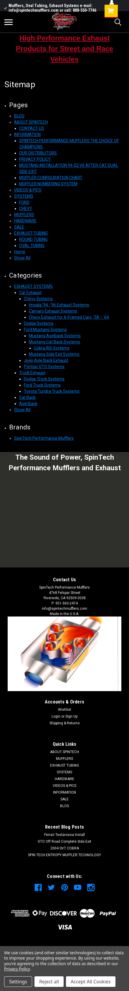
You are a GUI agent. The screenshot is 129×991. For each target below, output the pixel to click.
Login (56, 716)
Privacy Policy (17, 969)
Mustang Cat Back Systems (54, 342)
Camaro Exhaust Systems (53, 311)
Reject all (49, 981)
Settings (18, 981)
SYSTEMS (23, 196)
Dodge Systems (38, 323)
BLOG (19, 116)
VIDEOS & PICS (28, 190)
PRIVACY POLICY (35, 159)
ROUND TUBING (33, 239)
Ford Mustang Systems (45, 329)
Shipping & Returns (64, 723)
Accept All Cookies (91, 981)
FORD (24, 202)
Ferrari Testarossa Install (64, 835)
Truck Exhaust (32, 372)
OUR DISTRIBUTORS (38, 153)
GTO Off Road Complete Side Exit (64, 841)
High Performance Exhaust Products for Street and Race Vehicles (64, 48)
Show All (22, 258)
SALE (19, 227)
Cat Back (27, 397)
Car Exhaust (30, 292)
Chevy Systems (38, 298)
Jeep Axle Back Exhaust (46, 360)
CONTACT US (31, 128)
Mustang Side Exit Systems (54, 354)
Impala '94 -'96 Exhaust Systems (59, 305)
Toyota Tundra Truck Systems (52, 391)
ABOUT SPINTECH (31, 122)
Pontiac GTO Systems (44, 366)
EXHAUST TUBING (31, 233)
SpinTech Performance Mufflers (44, 438)
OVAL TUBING (31, 245)
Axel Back (28, 403)
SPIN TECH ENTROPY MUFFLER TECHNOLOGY (64, 855)
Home (19, 251)
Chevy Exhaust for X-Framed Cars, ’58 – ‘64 (69, 317)
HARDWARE (25, 221)
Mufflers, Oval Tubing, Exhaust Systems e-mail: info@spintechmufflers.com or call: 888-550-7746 (50, 8)
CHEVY (25, 208)
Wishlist (64, 710)
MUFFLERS (24, 214)
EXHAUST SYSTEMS (33, 286)
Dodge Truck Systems (44, 379)
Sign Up (71, 716)
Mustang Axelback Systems (55, 335)
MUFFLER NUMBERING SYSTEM (48, 184)
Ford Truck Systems (42, 385)
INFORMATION (27, 134)
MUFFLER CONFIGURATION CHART (50, 177)
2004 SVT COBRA (64, 848)
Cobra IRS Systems (52, 348)
